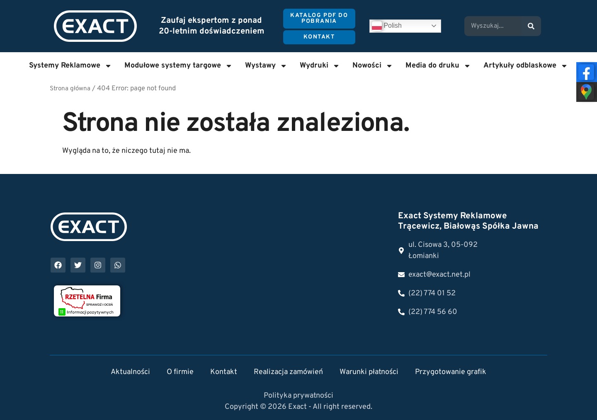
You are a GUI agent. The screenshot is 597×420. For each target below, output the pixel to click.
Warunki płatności (369, 372)
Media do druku (438, 66)
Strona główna (70, 89)
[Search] (531, 26)
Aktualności (130, 372)
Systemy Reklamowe (70, 66)
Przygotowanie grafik (450, 372)
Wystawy (266, 66)
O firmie (180, 372)
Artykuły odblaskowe (525, 66)
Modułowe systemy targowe (178, 66)
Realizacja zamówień (288, 372)
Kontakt (223, 372)
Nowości (372, 66)
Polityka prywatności (298, 396)
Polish (387, 26)
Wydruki (320, 66)
